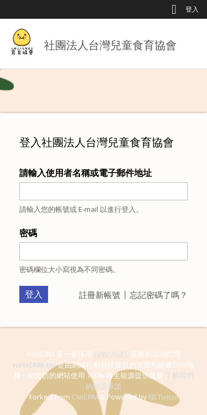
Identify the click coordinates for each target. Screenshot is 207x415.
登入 (192, 9)
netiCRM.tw (34, 365)
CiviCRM (85, 397)
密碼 (28, 233)
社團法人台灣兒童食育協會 (110, 45)
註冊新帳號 (99, 294)
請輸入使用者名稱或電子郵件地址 (85, 173)
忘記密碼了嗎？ (159, 294)
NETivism (163, 397)
